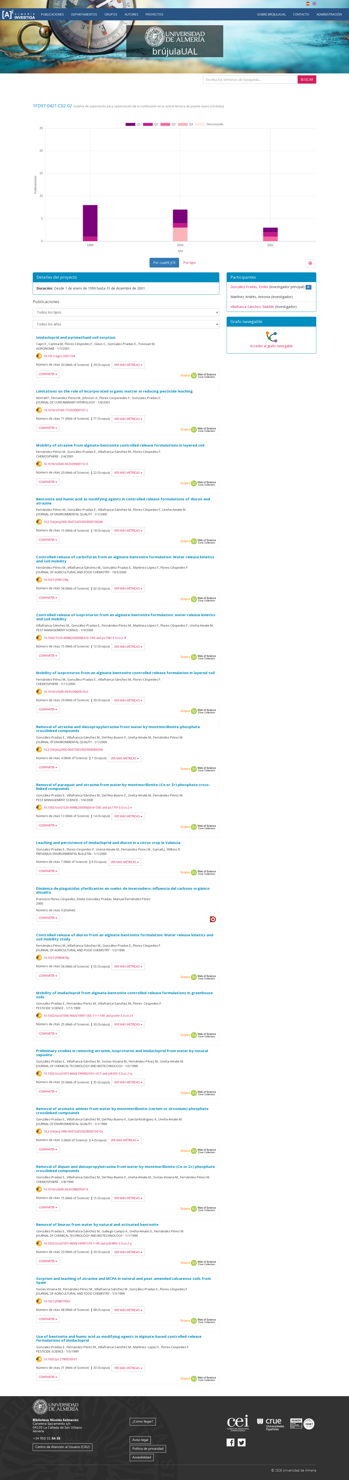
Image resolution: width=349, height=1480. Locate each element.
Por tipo (189, 262)
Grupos (110, 14)
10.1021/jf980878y (56, 957)
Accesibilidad (141, 1457)
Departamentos (84, 14)
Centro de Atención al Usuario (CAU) (62, 1446)
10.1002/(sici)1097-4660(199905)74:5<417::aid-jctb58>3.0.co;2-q (87, 1073)
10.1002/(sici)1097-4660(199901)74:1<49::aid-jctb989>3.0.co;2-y (87, 1243)
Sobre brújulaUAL (271, 14)
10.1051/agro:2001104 (59, 356)
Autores (131, 14)
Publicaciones (52, 14)
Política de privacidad (147, 1448)
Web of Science (207, 375)
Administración (329, 14)
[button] (271, 322)
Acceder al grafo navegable (271, 346)
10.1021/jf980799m (56, 1301)
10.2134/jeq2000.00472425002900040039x (73, 749)
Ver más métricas (128, 365)
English (314, 4)
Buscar (307, 79)
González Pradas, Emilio (249, 286)
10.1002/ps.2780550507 (60, 1359)
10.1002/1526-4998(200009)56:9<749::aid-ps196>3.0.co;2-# (84, 638)
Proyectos (154, 14)
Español (308, 4)
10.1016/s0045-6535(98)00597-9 (65, 1189)
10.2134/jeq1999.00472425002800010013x (73, 1131)
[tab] (271, 322)
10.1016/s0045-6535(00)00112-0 (65, 464)
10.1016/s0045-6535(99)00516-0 (65, 691)
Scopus (185, 375)
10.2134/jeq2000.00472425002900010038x (73, 522)
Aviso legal (140, 1439)
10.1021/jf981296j (55, 579)
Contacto (301, 14)
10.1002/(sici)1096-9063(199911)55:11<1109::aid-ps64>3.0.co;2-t (88, 1015)
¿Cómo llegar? (142, 1421)
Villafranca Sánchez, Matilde (252, 306)
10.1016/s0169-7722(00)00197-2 (65, 410)
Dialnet (213, 919)
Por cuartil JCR (164, 262)
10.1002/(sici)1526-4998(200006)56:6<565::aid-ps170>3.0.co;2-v (87, 807)
